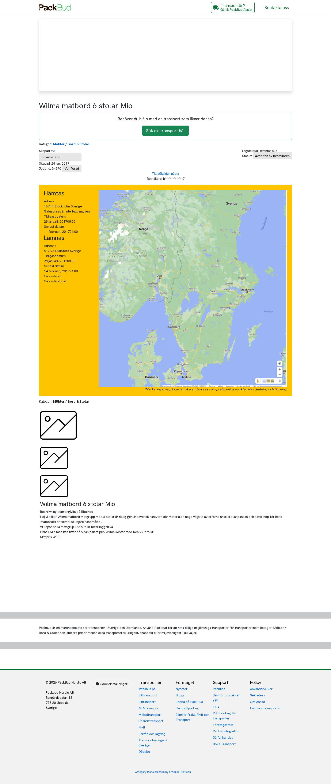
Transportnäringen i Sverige (152, 742)
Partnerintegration (226, 731)
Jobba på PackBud (189, 702)
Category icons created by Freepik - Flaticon (163, 772)
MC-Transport (149, 708)
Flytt (141, 727)
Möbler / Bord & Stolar (71, 144)
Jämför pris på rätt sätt (226, 698)
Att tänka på (147, 689)
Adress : (50, 201)
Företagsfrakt (223, 725)
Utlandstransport (150, 721)
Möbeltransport (149, 714)
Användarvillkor (261, 689)
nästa (175, 173)
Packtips (219, 689)
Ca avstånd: (53, 276)
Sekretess (257, 695)
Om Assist (257, 702)
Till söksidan (161, 173)
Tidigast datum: (55, 216)
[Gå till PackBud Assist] (233, 7)
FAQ (216, 707)
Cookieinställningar (112, 684)
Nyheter (181, 689)
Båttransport (147, 695)
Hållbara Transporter (265, 708)
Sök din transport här (165, 130)
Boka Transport (224, 744)
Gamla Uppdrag (187, 708)
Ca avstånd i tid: (56, 281)
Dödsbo (144, 751)
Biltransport (147, 702)
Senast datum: (54, 226)
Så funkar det (223, 737)
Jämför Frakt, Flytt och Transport (192, 717)
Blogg (180, 695)
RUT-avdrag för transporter (224, 715)
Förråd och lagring (151, 734)
